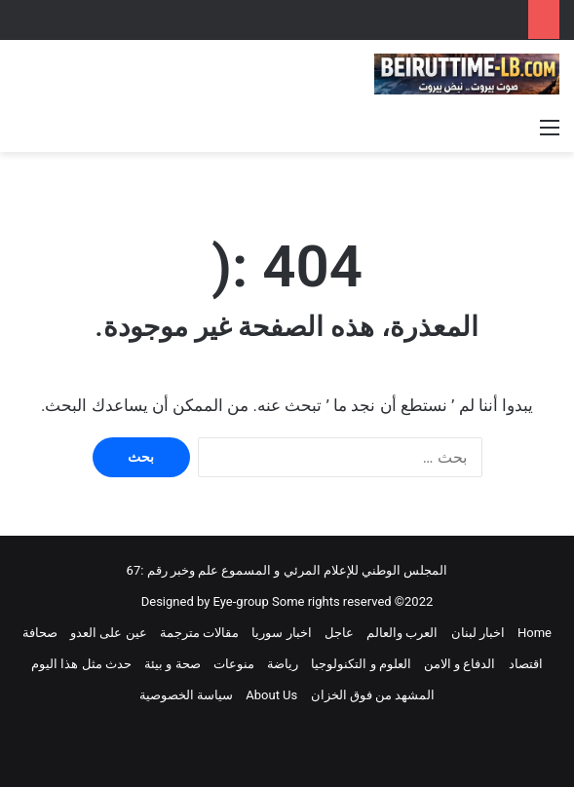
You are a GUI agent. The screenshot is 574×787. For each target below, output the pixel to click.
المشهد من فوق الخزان (373, 695)
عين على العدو (108, 632)
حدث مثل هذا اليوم (81, 663)
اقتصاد (526, 663)
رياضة (282, 663)
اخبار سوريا (281, 632)
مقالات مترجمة (199, 632)
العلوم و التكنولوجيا (360, 663)
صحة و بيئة (172, 663)
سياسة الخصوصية (186, 695)
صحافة (39, 632)
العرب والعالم (402, 632)
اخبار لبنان (478, 632)
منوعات (233, 663)
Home (534, 632)
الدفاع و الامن (459, 663)
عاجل (339, 632)
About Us (271, 695)
